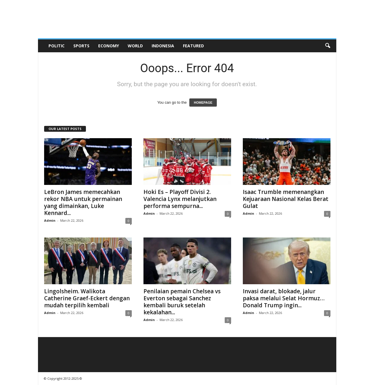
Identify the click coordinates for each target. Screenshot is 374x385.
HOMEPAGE (203, 102)
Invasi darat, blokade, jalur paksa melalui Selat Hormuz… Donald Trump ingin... (284, 298)
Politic (57, 45)
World (135, 45)
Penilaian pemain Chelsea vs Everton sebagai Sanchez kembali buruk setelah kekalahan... (182, 301)
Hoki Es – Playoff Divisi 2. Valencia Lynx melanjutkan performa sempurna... (180, 199)
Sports (81, 45)
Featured (193, 45)
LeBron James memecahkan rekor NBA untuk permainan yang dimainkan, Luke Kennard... (83, 202)
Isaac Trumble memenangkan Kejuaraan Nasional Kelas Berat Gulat (285, 199)
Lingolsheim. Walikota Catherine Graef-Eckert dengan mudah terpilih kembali (87, 298)
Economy (108, 45)
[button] (327, 45)
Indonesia (163, 45)
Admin (50, 220)
